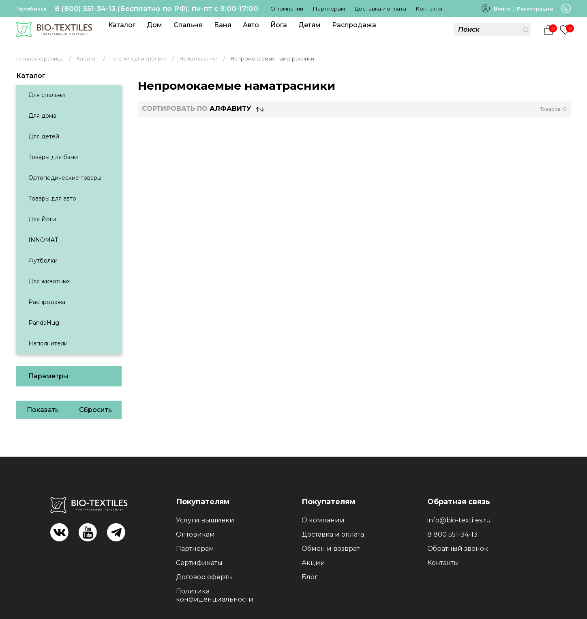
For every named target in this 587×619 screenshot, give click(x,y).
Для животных (49, 281)
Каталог (121, 25)
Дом (154, 25)
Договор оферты (204, 577)
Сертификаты (199, 563)
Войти (502, 9)
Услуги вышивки (205, 520)
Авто (251, 25)
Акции (313, 563)
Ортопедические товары (64, 177)
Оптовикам (195, 534)
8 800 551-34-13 (452, 534)
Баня (222, 25)
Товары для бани (53, 157)
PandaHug (43, 322)
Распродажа (354, 25)
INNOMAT (43, 240)
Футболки (43, 260)
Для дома (42, 115)
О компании (286, 8)
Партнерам (329, 8)
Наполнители (48, 343)
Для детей (43, 136)
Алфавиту (230, 108)
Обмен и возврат (331, 548)
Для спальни (46, 95)
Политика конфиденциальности (214, 595)
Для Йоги (42, 219)
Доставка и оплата (380, 8)
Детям (309, 25)
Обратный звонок (457, 548)
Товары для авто (52, 198)
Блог (310, 577)
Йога (278, 25)
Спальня (188, 25)
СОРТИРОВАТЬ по (196, 108)
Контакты (429, 8)
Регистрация (535, 9)
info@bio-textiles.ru (459, 520)
